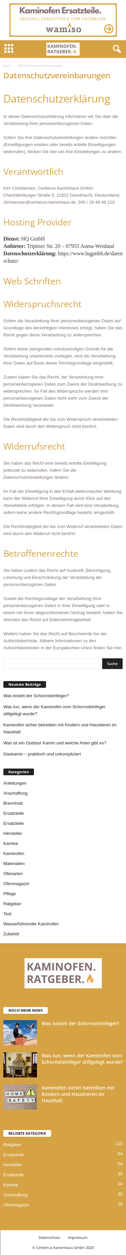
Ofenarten (13, 873)
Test (7, 913)
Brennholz (13, 803)
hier (53, 151)
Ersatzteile (13, 813)
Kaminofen (13, 853)
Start (7, 65)
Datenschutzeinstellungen (28, 477)
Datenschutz (49, 1237)
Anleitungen (15, 783)
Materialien (14, 863)
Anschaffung (15, 793)
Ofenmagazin (16, 883)
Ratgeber (12, 903)
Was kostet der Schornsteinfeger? (36, 695)
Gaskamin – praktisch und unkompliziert (42, 753)
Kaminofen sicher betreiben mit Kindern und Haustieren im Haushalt (60, 728)
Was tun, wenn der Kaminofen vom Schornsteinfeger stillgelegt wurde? (54, 710)
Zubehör (11, 933)
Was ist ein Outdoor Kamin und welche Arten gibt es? (55, 742)
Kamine (10, 843)
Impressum (77, 1237)
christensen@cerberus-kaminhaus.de (39, 202)
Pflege (9, 893)
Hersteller (12, 833)
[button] (115, 49)
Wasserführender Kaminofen (31, 923)
